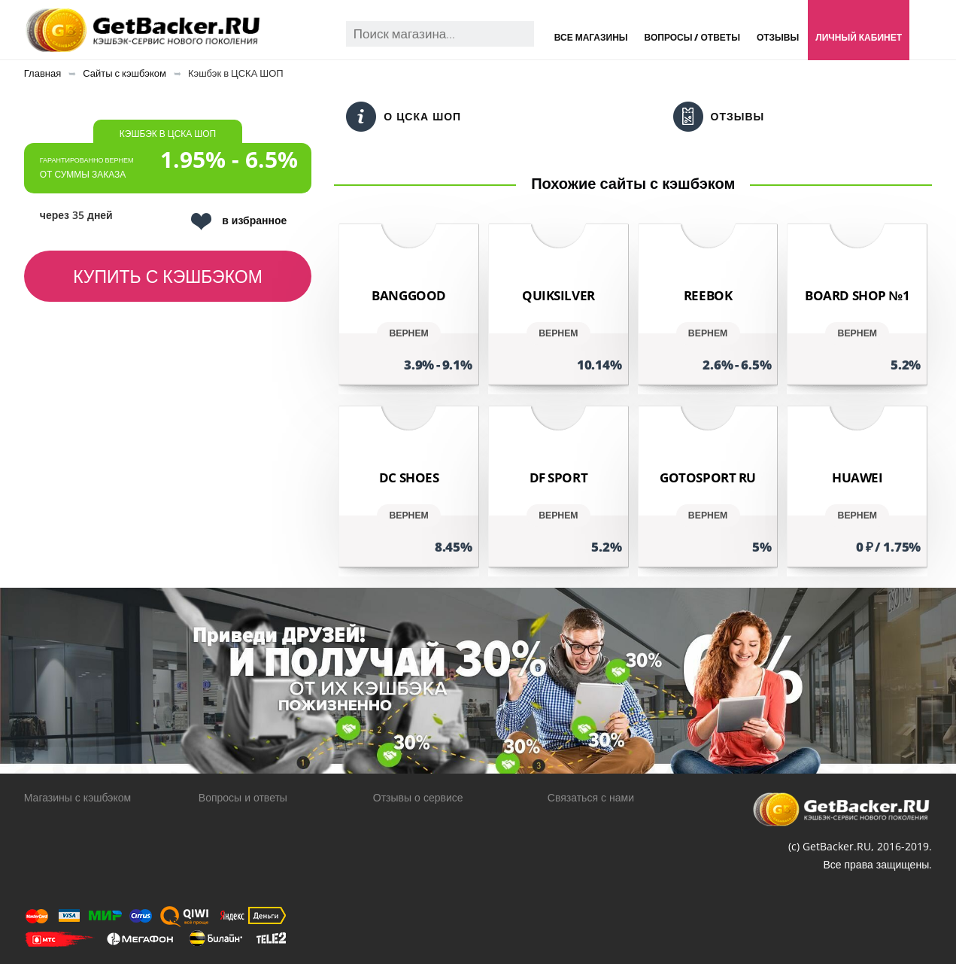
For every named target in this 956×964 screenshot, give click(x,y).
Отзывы (778, 37)
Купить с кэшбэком (168, 276)
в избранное (239, 221)
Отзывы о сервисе (418, 797)
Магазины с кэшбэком (77, 797)
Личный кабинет (858, 37)
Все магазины (591, 37)
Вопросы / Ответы (692, 37)
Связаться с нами (591, 797)
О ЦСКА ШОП (403, 117)
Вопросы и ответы (243, 797)
